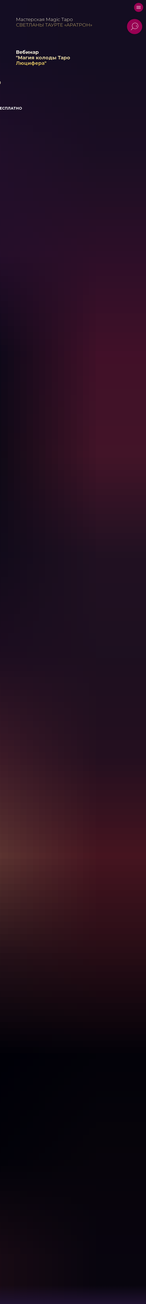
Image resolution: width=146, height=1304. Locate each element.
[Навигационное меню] (138, 7)
